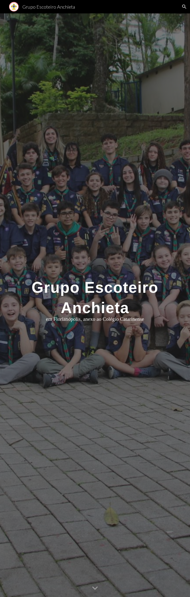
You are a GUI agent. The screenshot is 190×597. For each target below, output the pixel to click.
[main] (95, 305)
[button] (184, 6)
